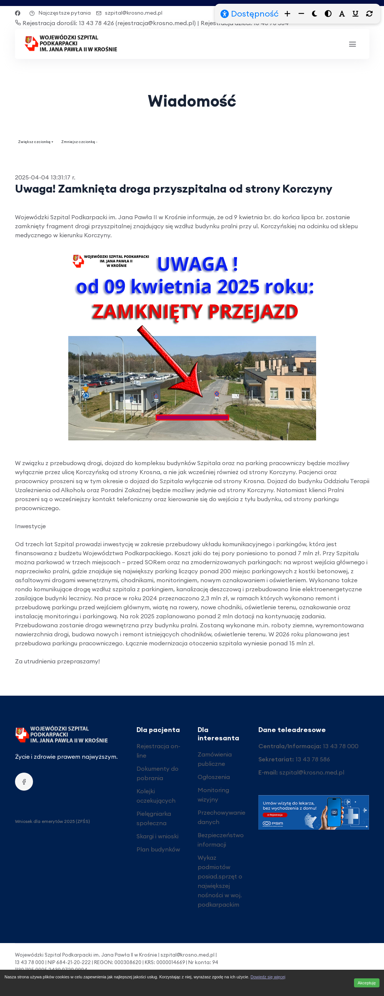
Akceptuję (367, 983)
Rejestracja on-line (158, 750)
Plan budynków (158, 849)
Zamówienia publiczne (215, 758)
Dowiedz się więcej (267, 977)
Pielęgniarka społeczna (153, 818)
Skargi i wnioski (157, 836)
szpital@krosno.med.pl (129, 12)
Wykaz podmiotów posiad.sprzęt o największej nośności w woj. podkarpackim (220, 881)
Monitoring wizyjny (213, 794)
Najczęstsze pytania (60, 12)
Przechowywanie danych (221, 817)
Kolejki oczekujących (156, 795)
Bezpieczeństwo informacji (221, 839)
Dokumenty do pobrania (157, 773)
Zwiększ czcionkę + (35, 141)
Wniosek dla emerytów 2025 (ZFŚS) (52, 821)
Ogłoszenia (214, 777)
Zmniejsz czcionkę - (79, 141)
